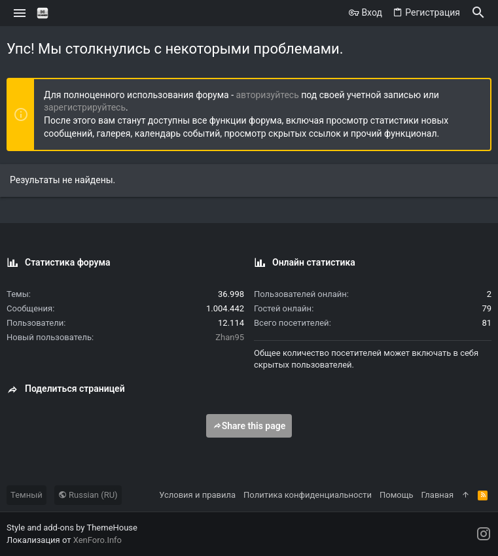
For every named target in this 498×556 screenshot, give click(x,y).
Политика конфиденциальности (307, 495)
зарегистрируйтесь (85, 107)
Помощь (397, 495)
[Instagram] (483, 534)
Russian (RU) (88, 495)
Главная (437, 495)
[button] (20, 13)
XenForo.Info (97, 540)
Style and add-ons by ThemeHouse (72, 527)
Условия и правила (197, 495)
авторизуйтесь (267, 95)
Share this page (249, 426)
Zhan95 (229, 337)
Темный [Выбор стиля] (26, 495)
